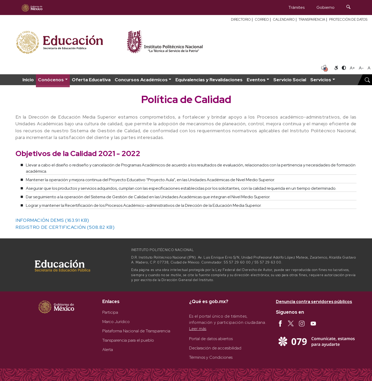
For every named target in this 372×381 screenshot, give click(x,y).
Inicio (28, 80)
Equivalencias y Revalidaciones (209, 80)
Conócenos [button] (51, 80)
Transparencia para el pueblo (128, 340)
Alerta (107, 349)
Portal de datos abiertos (211, 338)
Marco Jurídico (116, 321)
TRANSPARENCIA (312, 19)
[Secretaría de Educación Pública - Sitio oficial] (68, 41)
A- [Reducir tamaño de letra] (361, 68)
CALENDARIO (284, 19)
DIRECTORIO (241, 19)
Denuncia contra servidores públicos (314, 301)
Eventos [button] (256, 80)
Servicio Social (289, 80)
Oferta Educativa (91, 80)
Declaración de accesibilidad (215, 348)
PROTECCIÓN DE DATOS (348, 19)
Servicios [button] (320, 80)
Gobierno (325, 7)
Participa (110, 312)
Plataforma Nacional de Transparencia (136, 331)
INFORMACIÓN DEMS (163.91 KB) (52, 220)
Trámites (296, 7)
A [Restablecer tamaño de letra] (369, 68)
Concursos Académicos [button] (141, 80)
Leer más (197, 328)
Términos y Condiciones (211, 357)
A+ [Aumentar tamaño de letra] (352, 68)
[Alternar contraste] (344, 68)
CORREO (262, 19)
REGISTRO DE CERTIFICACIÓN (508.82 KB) (65, 227)
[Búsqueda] (348, 7)
